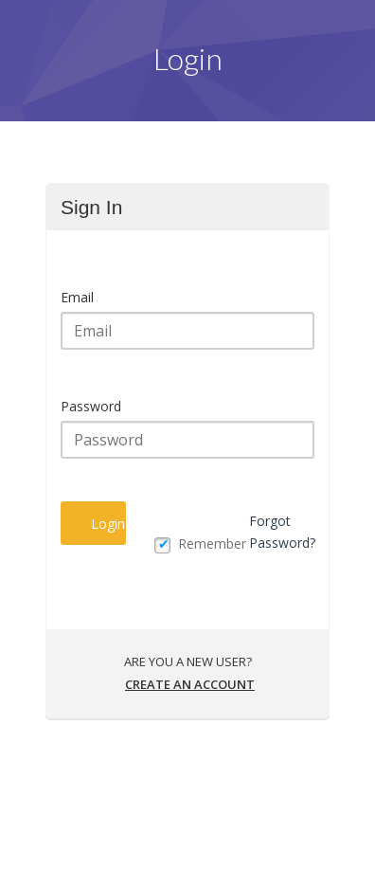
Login (108, 524)
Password (91, 406)
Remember (212, 544)
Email (77, 297)
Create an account (190, 684)
